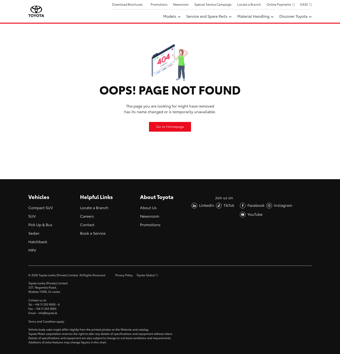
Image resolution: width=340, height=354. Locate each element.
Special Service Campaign (213, 4)
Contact (87, 225)
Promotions (159, 4)
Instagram (283, 205)
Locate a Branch (249, 4)
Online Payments (279, 4)
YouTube (255, 214)
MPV (32, 250)
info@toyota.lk (47, 313)
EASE (304, 4)
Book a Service (93, 233)
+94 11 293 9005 (45, 309)
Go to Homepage (170, 127)
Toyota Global (145, 275)
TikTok (229, 205)
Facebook (255, 205)
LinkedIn (206, 205)
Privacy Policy (124, 275)
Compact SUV (40, 208)
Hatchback (37, 242)
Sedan (33, 233)
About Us (148, 208)
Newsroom (181, 4)
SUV (32, 216)
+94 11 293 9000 (44, 304)
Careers (87, 216)
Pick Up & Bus (40, 225)
